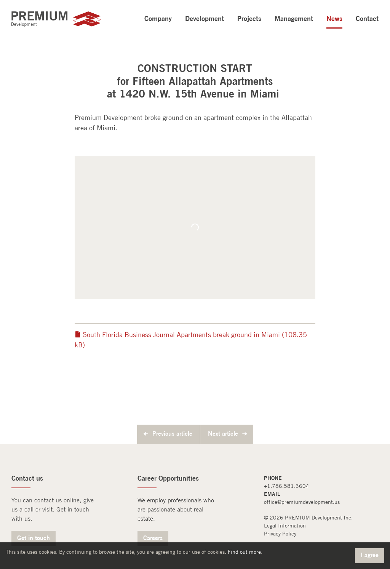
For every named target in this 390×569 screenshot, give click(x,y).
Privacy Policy (280, 534)
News (334, 18)
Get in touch (33, 538)
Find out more (244, 552)
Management (294, 18)
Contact (367, 18)
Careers (153, 538)
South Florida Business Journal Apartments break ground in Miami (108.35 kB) (191, 340)
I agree (370, 555)
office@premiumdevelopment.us (302, 502)
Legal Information (285, 526)
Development (204, 18)
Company (158, 18)
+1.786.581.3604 (286, 486)
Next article (223, 433)
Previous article (172, 433)
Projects (249, 18)
